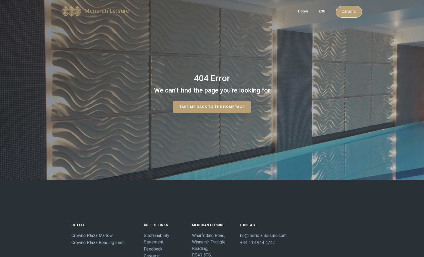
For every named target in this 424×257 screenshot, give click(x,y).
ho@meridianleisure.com (260, 235)
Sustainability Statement (156, 239)
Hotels (303, 11)
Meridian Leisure (95, 11)
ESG (322, 11)
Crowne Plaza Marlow (92, 235)
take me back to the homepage (212, 107)
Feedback (153, 249)
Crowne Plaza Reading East (97, 242)
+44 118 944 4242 (257, 242)
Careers (349, 11)
